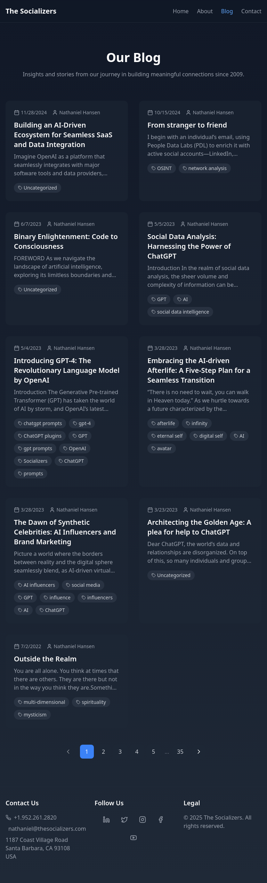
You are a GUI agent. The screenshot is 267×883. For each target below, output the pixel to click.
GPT (159, 299)
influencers (97, 597)
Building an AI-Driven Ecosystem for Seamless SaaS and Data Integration (63, 134)
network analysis (205, 168)
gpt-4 (82, 423)
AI (182, 299)
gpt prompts (35, 448)
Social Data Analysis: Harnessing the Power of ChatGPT (189, 246)
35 (180, 751)
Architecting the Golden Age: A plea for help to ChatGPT (199, 527)
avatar (162, 448)
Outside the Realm (45, 658)
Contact (251, 11)
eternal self (167, 435)
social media (83, 585)
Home (181, 11)
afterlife (163, 423)
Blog (227, 11)
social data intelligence (180, 311)
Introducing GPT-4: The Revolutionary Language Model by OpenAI (67, 370)
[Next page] (199, 751)
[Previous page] (68, 751)
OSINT (162, 168)
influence (57, 597)
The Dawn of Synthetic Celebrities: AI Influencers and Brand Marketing (65, 531)
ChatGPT (71, 461)
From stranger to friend (187, 125)
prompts (30, 473)
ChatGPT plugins (40, 435)
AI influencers (36, 585)
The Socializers (31, 11)
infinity (196, 423)
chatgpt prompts (40, 423)
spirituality (91, 702)
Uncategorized (37, 187)
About (205, 11)
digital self (208, 435)
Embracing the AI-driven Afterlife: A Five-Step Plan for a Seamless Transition (198, 370)
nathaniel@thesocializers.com (45, 828)
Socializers (33, 461)
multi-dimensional (41, 702)
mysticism (32, 714)
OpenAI (74, 448)
